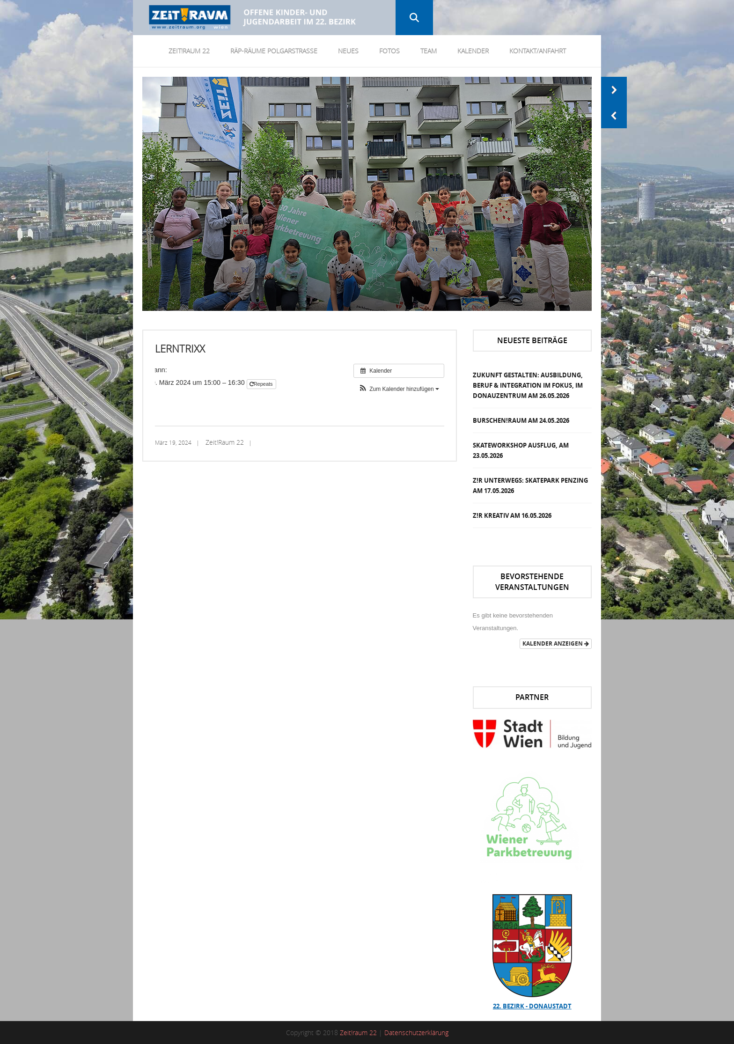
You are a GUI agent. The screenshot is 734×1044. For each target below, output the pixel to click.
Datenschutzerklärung (416, 1032)
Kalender (473, 50)
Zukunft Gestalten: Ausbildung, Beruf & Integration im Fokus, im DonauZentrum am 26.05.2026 (528, 385)
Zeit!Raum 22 (189, 50)
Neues (348, 50)
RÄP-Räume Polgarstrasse (273, 50)
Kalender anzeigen (555, 643)
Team (428, 50)
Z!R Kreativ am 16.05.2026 (512, 515)
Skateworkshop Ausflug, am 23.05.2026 (521, 450)
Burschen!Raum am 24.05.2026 (521, 420)
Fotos (389, 50)
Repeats (262, 384)
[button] (399, 389)
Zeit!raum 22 (358, 1032)
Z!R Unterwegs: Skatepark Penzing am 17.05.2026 (530, 485)
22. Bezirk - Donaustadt (532, 1006)
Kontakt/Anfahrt (537, 50)
